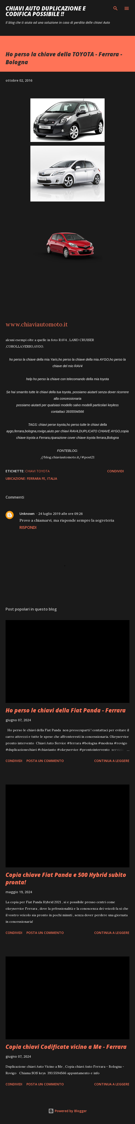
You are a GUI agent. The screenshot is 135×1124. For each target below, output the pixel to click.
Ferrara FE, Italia (42, 478)
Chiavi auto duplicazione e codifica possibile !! (46, 11)
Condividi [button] (115, 471)
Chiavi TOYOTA (37, 471)
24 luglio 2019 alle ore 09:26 (60, 513)
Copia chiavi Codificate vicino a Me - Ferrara (66, 1046)
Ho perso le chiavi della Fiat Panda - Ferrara (66, 710)
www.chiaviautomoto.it (37, 324)
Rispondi (27, 527)
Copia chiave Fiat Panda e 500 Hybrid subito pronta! (66, 878)
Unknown (27, 513)
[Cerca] (115, 8)
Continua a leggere (111, 760)
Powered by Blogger (67, 1111)
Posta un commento (45, 760)
